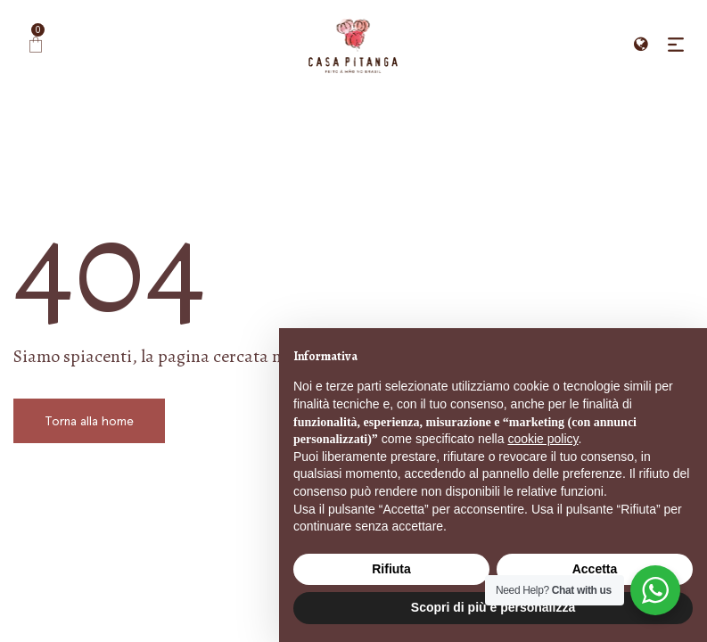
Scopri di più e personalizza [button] (493, 607)
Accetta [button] (595, 569)
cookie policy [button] (542, 439)
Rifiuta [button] (391, 569)
